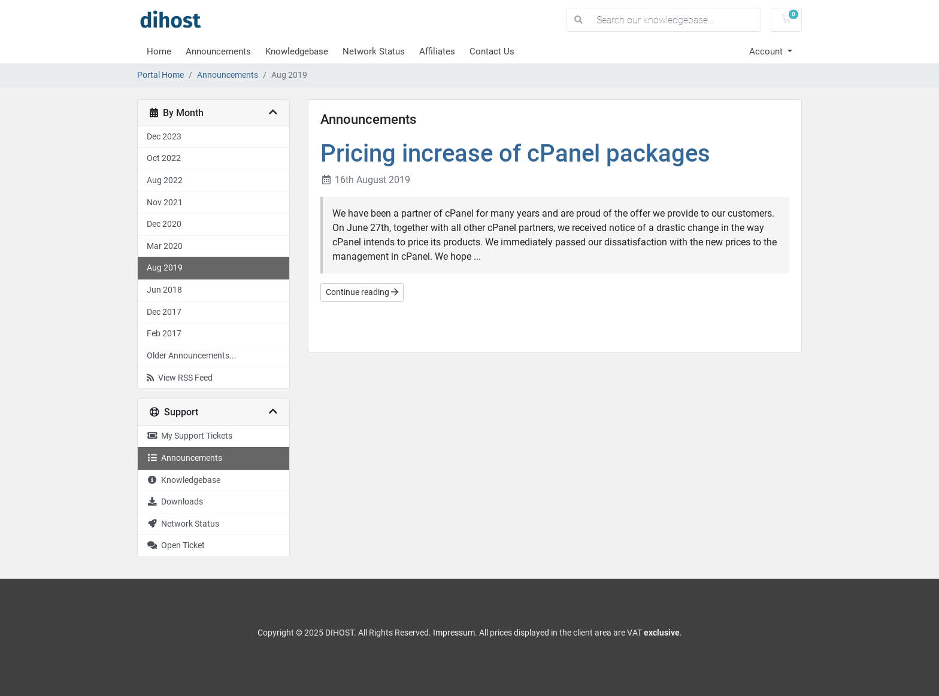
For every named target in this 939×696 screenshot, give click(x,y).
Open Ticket (176, 545)
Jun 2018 (164, 290)
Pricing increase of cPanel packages (515, 153)
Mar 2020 (165, 246)
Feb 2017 (164, 334)
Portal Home (160, 75)
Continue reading (362, 292)
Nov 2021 (165, 202)
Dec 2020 (164, 224)
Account (767, 51)
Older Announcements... (192, 356)
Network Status (374, 51)
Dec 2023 (164, 137)
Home (159, 51)
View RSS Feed (180, 378)
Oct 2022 (164, 158)
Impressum (454, 632)
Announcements (218, 51)
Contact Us (491, 51)
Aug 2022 (165, 180)
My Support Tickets (189, 436)
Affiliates (437, 51)
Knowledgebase (296, 51)
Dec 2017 (164, 312)
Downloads (175, 502)
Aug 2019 (165, 268)
